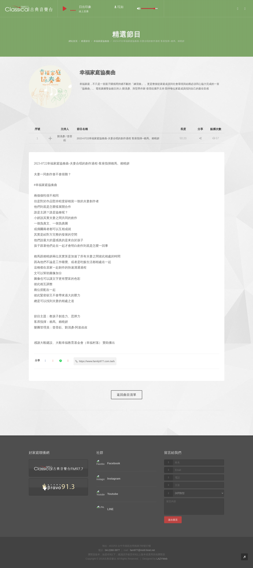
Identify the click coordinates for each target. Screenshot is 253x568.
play (64, 8)
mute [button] (138, 8)
